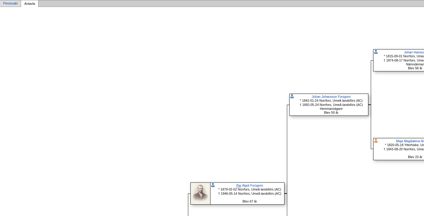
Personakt (10, 3)
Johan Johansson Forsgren (331, 96)
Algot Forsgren (249, 185)
